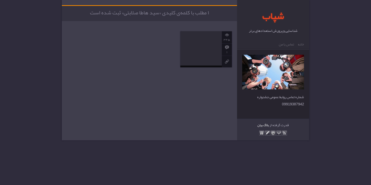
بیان (260, 125)
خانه (301, 44)
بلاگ (266, 125)
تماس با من (286, 44)
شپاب (273, 16)
